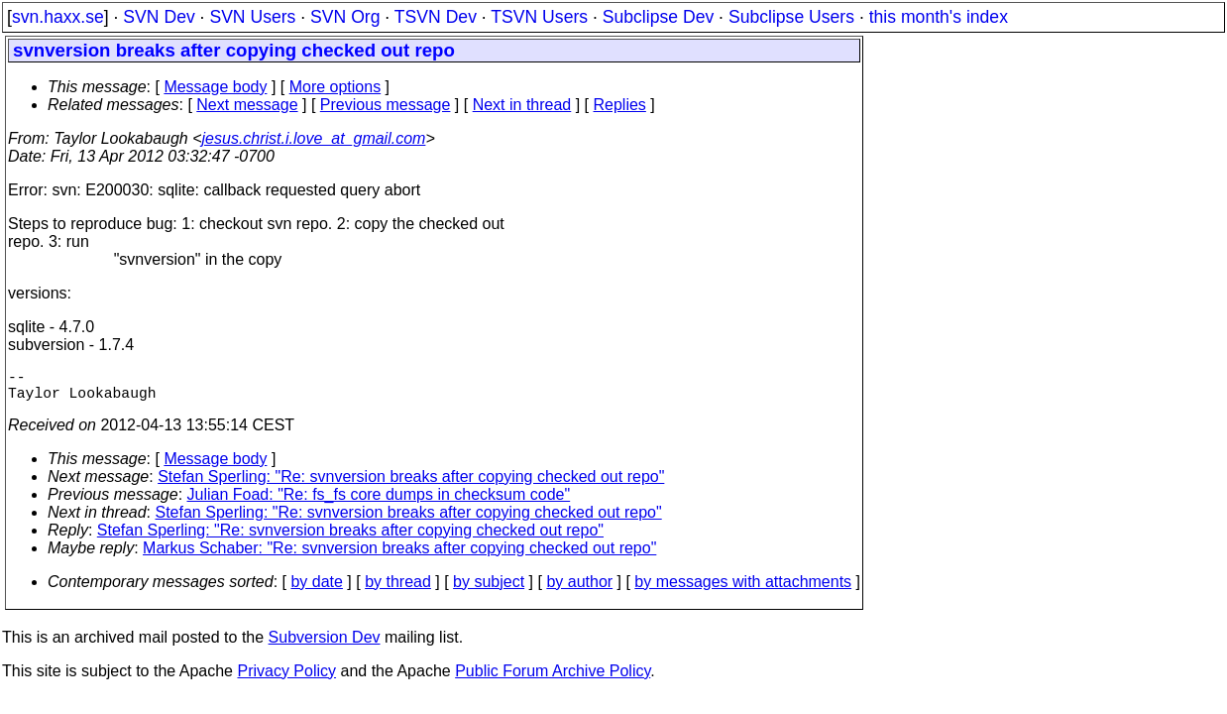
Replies (620, 104)
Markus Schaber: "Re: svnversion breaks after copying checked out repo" (399, 555)
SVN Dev (158, 17)
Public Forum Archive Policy (552, 678)
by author (579, 589)
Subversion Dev (325, 645)
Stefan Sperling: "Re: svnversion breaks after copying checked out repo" (411, 484)
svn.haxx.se (58, 17)
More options (335, 86)
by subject (488, 589)
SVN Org (345, 17)
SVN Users (252, 17)
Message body (215, 86)
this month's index (938, 17)
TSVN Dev (435, 17)
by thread (398, 589)
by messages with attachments (742, 589)
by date (316, 589)
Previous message (385, 104)
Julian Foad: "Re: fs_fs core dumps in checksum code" (379, 502)
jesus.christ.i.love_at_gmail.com (314, 138)
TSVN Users (539, 17)
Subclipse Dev (658, 17)
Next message (246, 104)
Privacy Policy (286, 678)
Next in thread (522, 104)
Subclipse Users (791, 17)
